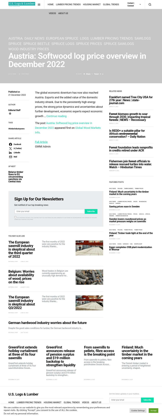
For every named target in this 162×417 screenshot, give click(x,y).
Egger (119, 244)
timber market (128, 188)
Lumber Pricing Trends (68, 4)
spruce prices (89, 44)
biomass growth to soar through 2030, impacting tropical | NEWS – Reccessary (129, 117)
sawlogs (142, 38)
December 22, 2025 (114, 197)
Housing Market (92, 4)
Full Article (41, 141)
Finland (120, 188)
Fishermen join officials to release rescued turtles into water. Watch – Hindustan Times (130, 164)
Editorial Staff (14, 110)
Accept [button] (153, 410)
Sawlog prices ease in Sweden (124, 206)
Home (51, 4)
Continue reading (57, 116)
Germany (125, 244)
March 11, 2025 (113, 106)
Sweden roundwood (122, 215)
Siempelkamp (138, 244)
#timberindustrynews (16, 129)
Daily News (34, 38)
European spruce (62, 38)
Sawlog (111, 203)
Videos (85, 402)
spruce (15, 44)
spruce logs (62, 44)
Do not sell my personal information (21, 413)
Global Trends (111, 4)
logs (84, 38)
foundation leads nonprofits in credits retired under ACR (131, 149)
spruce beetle (36, 44)
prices (135, 201)
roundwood (142, 201)
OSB (131, 244)
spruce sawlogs (119, 44)
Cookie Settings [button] (138, 410)
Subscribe (91, 211)
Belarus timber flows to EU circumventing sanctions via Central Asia (15, 177)
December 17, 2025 (114, 224)
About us (96, 402)
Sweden (118, 203)
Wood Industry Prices (28, 49)
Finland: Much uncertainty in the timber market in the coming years (129, 193)
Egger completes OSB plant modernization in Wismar (130, 248)
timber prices (139, 188)
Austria (15, 38)
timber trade (138, 230)
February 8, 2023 (114, 170)
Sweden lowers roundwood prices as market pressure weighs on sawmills (127, 220)
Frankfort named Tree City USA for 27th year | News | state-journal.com (131, 100)
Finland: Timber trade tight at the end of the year (131, 234)
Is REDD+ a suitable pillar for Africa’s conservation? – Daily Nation (127, 133)
